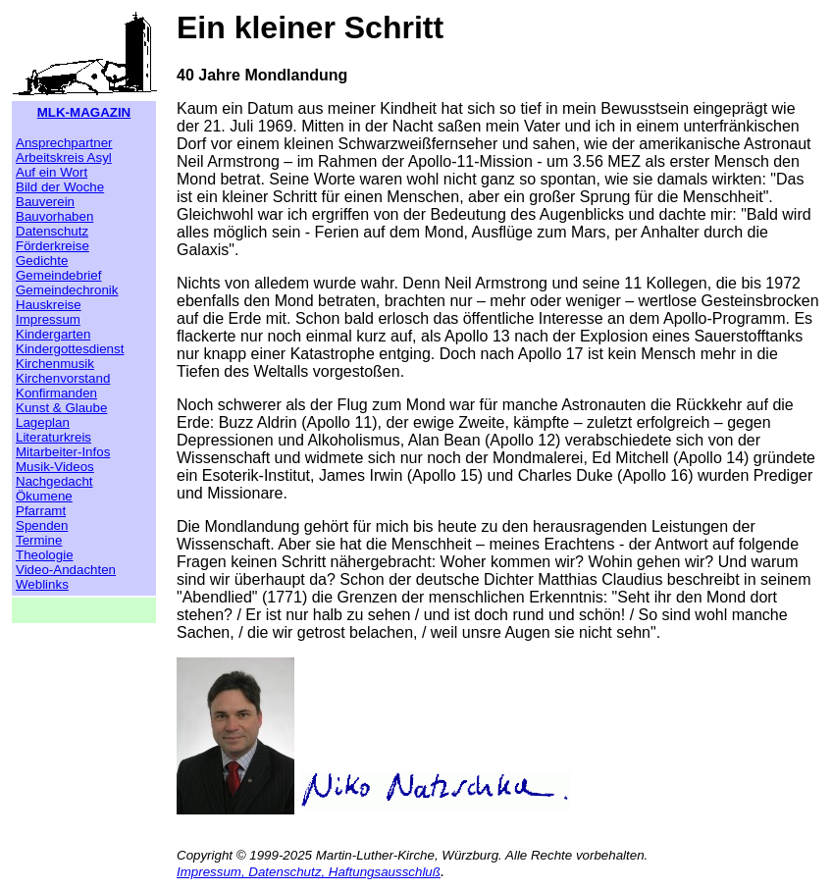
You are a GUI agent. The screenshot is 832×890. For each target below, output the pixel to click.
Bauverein (45, 201)
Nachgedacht (54, 481)
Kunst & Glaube (61, 407)
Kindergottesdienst (70, 348)
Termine (39, 540)
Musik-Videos (55, 466)
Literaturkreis (53, 437)
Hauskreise (48, 304)
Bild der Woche (60, 187)
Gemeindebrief (58, 275)
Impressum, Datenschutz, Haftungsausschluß (309, 871)
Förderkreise (52, 245)
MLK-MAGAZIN (84, 112)
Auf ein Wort (51, 172)
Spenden (42, 525)
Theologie (45, 555)
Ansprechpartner (64, 142)
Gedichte (42, 260)
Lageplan (43, 422)
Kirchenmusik (55, 363)
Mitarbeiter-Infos (63, 452)
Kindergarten (53, 334)
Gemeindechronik (67, 290)
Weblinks (42, 584)
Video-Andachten (66, 569)
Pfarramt (41, 510)
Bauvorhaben (54, 216)
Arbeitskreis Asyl (64, 157)
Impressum (48, 319)
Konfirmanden (56, 393)
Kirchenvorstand (63, 378)
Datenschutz (52, 231)
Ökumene (44, 496)
